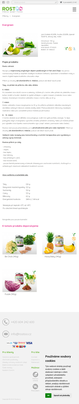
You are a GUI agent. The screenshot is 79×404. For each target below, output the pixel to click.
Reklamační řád (37, 362)
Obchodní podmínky (10, 360)
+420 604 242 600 (22, 322)
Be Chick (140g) (11, 256)
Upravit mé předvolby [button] (62, 395)
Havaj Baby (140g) (53, 256)
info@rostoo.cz (21, 334)
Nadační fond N (8, 370)
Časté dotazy (7, 368)
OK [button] (48, 395)
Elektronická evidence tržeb (12, 365)
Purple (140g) (10, 294)
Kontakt (34, 357)
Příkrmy (5, 16)
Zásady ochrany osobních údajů (14, 362)
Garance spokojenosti (10, 357)
